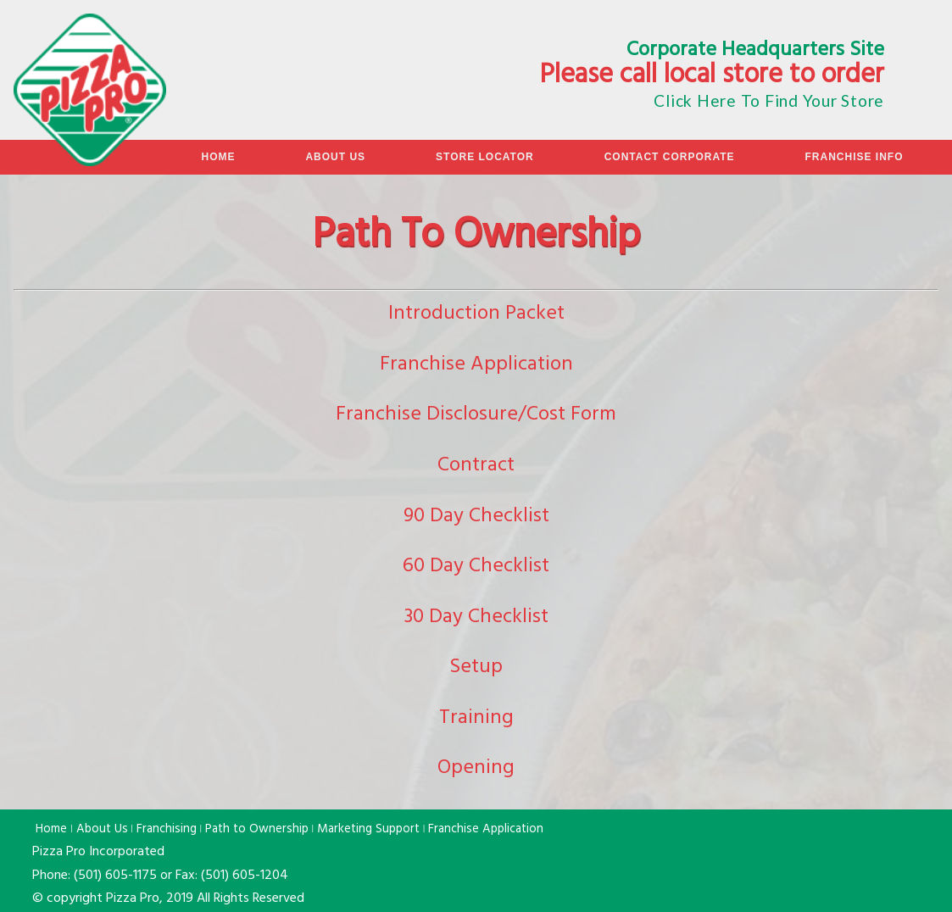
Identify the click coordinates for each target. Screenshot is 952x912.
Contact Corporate (669, 157)
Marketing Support (368, 830)
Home (218, 157)
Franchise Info (853, 157)
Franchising (166, 830)
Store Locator (485, 157)
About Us (335, 157)
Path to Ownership (257, 830)
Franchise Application (485, 830)
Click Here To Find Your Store (769, 100)
